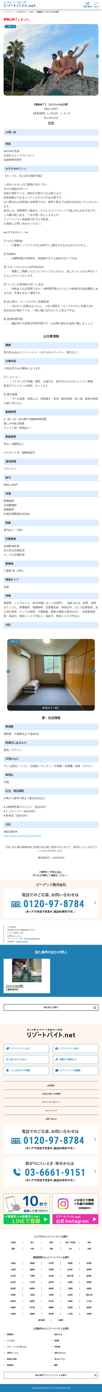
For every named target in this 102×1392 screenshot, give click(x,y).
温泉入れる (58, 1334)
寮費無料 (10, 1334)
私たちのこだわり (18, 1059)
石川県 (32, 1282)
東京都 (51, 1276)
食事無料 (10, 1365)
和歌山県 (89, 1295)
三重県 (31, 12)
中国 (32, 1249)
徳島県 (13, 1307)
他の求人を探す (51, 1007)
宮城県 (70, 1263)
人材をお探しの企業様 (51, 1094)
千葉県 (32, 1276)
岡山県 (51, 1301)
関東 (51, 1242)
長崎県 (32, 1314)
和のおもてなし (60, 1359)
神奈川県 (70, 1276)
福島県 (32, 1270)
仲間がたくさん (12, 1353)
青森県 (32, 1263)
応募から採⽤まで (67, 1059)
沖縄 (89, 1249)
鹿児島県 (41, 1320)
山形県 (13, 1270)
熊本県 (51, 1314)
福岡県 (89, 1307)
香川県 (32, 1307)
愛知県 (51, 1289)
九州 (70, 1249)
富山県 (13, 1282)
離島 (55, 1365)
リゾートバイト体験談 (69, 1070)
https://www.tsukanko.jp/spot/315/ (22, 835)
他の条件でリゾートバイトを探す (66, 1375)
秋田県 (89, 1263)
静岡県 (32, 1289)
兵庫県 (51, 1295)
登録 (87, 5)
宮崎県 (89, 1314)
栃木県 (70, 1270)
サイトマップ (51, 1110)
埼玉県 (13, 1276)
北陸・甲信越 (70, 1242)
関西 (13, 1249)
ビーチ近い (11, 1341)
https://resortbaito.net (32, 939)
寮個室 (56, 1341)
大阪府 (32, 1295)
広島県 (70, 1301)
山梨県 (70, 1282)
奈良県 (70, 1295)
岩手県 (51, 1263)
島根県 (32, 1301)
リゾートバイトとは (19, 1048)
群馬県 (89, 1270)
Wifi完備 (57, 1347)
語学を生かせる (60, 1353)
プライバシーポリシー (51, 1102)
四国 (51, 1249)
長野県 (89, 1282)
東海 (89, 1242)
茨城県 (51, 1270)
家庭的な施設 (12, 1359)
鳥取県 (13, 1301)
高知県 (70, 1307)
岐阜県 (13, 1289)
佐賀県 (13, 1314)
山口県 (89, 1301)
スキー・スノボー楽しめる (16, 1347)
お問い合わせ (51, 1119)
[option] (51, 60)
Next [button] (97, 56)
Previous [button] (4, 56)
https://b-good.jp (22, 941)
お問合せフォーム (14, 936)
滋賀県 (89, 1289)
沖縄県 (60, 1320)
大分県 (70, 1314)
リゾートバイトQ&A (69, 1048)
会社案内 (51, 1085)
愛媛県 (51, 1307)
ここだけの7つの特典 (20, 1070)
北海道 (13, 1242)
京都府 (13, 1295)
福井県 (51, 1282)
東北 (32, 1242)
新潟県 (89, 1276)
